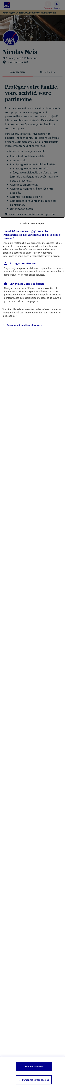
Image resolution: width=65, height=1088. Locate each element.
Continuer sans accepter (32, 223)
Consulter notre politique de (24, 325)
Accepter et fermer (34, 1066)
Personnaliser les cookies (35, 1079)
